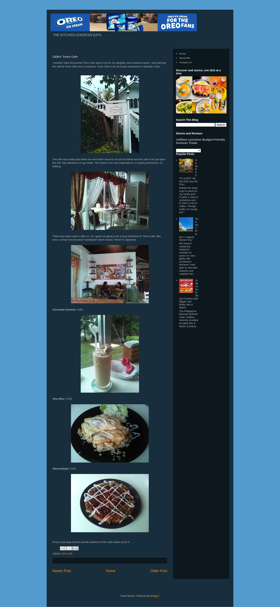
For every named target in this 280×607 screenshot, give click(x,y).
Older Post (158, 571)
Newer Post (61, 571)
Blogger (154, 595)
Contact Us (185, 62)
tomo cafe (67, 553)
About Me (184, 58)
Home (111, 571)
